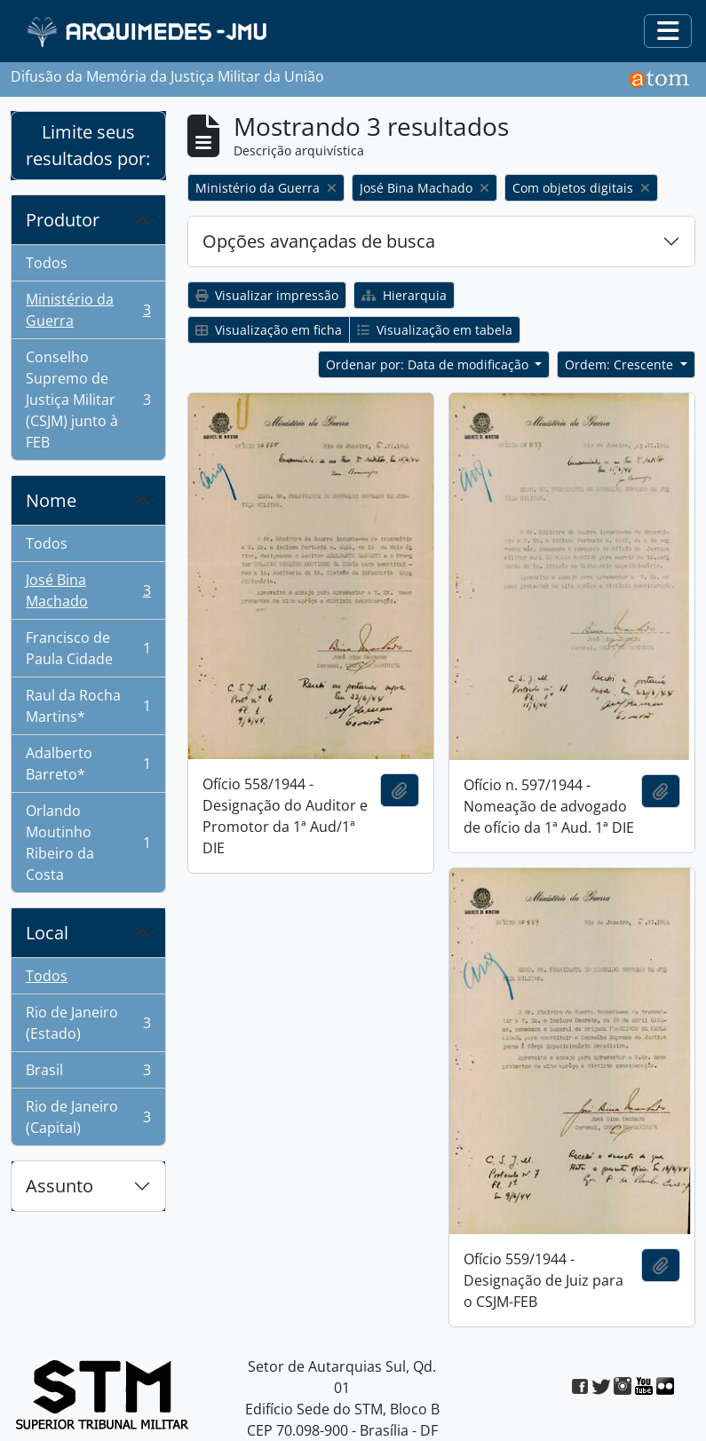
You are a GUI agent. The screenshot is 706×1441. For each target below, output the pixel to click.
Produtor (62, 220)
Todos (46, 263)
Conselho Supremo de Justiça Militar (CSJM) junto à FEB (88, 399)
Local (47, 933)
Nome (51, 500)
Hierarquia (404, 295)
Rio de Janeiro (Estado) (88, 1022)
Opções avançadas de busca (318, 241)
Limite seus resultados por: (88, 145)
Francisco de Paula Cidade (88, 648)
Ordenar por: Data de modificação (429, 364)
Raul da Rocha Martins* (88, 705)
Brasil (88, 1074)
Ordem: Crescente (621, 364)
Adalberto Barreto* (88, 763)
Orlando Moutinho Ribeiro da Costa (88, 842)
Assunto (59, 1186)
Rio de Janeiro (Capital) (88, 1117)
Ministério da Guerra (88, 309)
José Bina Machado (88, 590)
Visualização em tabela (434, 329)
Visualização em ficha (268, 329)
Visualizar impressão (266, 295)
